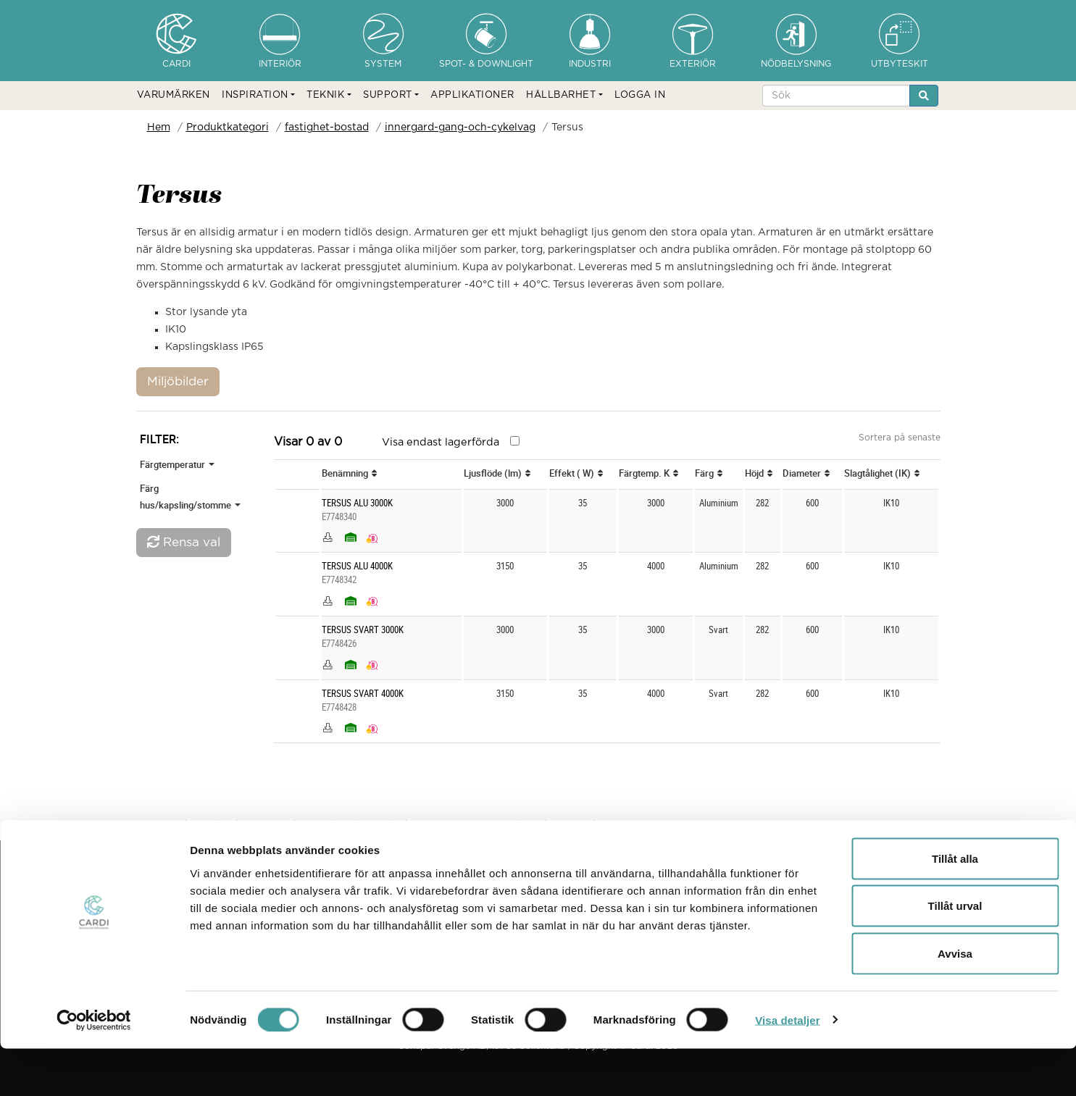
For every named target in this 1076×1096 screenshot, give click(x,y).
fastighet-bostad (327, 127)
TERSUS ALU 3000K (357, 503)
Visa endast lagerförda (440, 442)
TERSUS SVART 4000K (363, 693)
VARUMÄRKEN (173, 95)
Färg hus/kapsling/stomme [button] (190, 496)
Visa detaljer (787, 1067)
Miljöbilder (178, 381)
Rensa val (183, 541)
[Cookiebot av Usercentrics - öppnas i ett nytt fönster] (93, 1068)
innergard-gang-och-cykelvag (460, 127)
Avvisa (955, 1001)
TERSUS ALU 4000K (357, 566)
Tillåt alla (955, 906)
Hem (158, 127)
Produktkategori (227, 127)
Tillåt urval (955, 954)
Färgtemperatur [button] (177, 464)
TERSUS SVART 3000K (363, 630)
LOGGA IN (639, 95)
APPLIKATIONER (472, 95)
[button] (258, 95)
